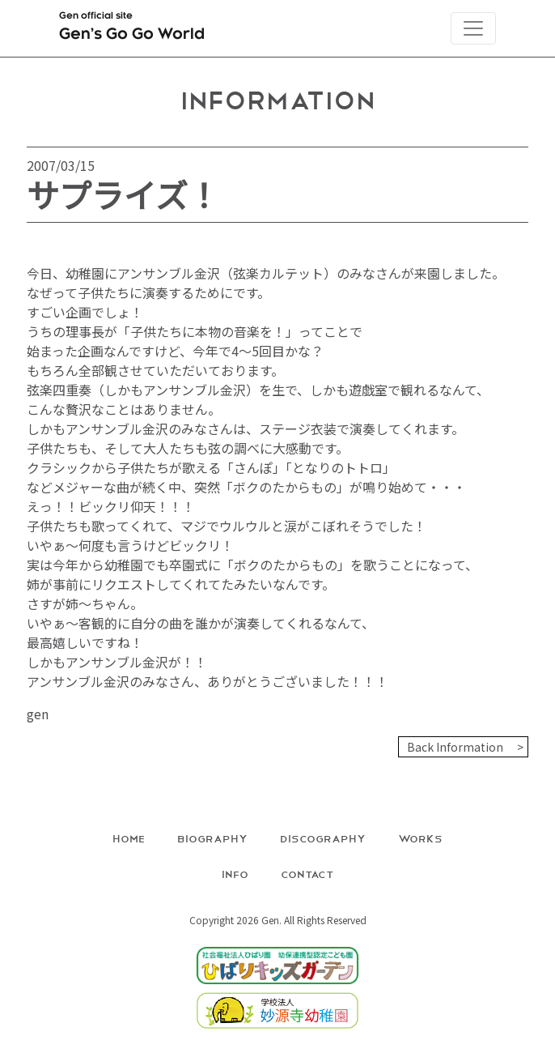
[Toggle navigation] (473, 28)
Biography (212, 837)
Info (235, 873)
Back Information (455, 747)
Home (128, 837)
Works (420, 837)
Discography (323, 837)
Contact (307, 873)
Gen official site (132, 29)
